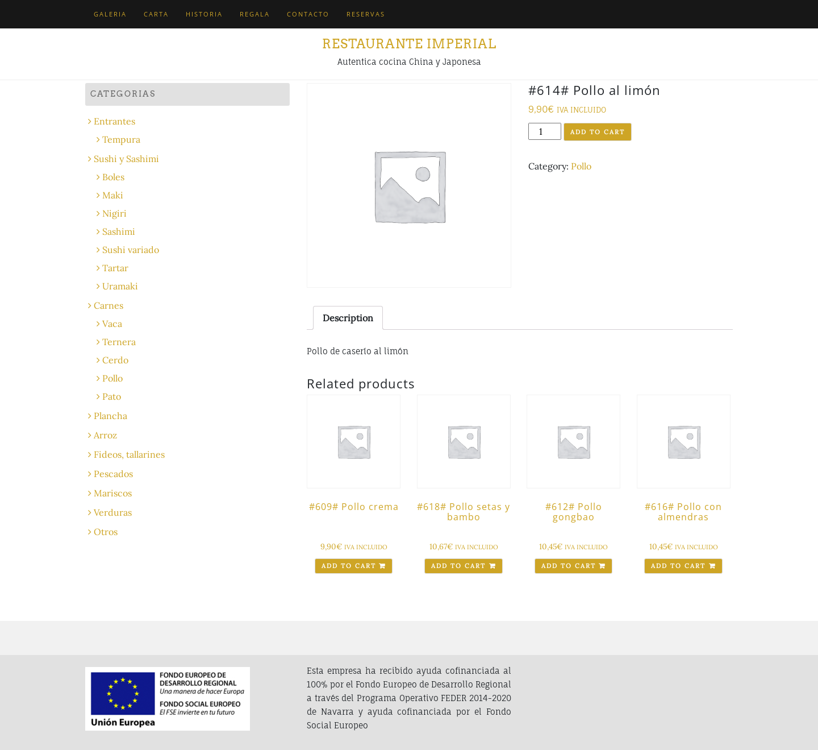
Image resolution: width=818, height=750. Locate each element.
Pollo (581, 166)
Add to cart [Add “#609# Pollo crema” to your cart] (349, 566)
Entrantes (114, 121)
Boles (113, 177)
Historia (204, 14)
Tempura (121, 139)
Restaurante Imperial (409, 43)
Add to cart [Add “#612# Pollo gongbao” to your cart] (568, 566)
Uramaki (120, 286)
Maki (112, 195)
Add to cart (597, 132)
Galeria (110, 14)
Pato (111, 396)
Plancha (110, 415)
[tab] (348, 318)
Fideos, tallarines (129, 454)
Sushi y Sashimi (126, 158)
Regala (255, 14)
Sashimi (118, 231)
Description (348, 318)
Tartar (115, 268)
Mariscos (113, 493)
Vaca (112, 323)
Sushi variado (130, 249)
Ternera (119, 341)
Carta (156, 14)
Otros (106, 531)
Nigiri (114, 213)
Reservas (366, 14)
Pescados (113, 473)
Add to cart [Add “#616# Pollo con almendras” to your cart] (678, 566)
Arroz (105, 435)
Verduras (113, 512)
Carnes (108, 305)
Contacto (308, 14)
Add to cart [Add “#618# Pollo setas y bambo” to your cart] (458, 566)
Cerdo (115, 360)
